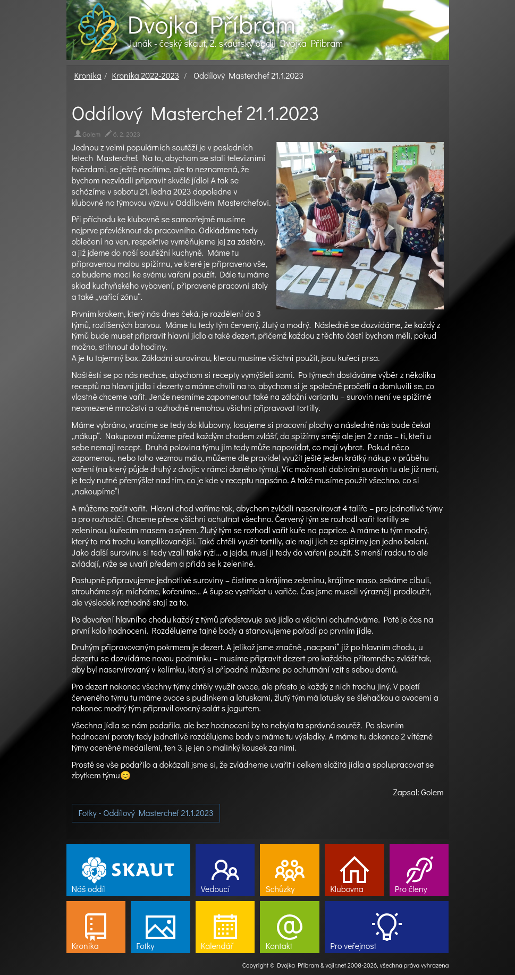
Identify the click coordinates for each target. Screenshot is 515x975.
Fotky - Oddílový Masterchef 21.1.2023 (146, 812)
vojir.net (335, 965)
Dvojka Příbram (212, 24)
